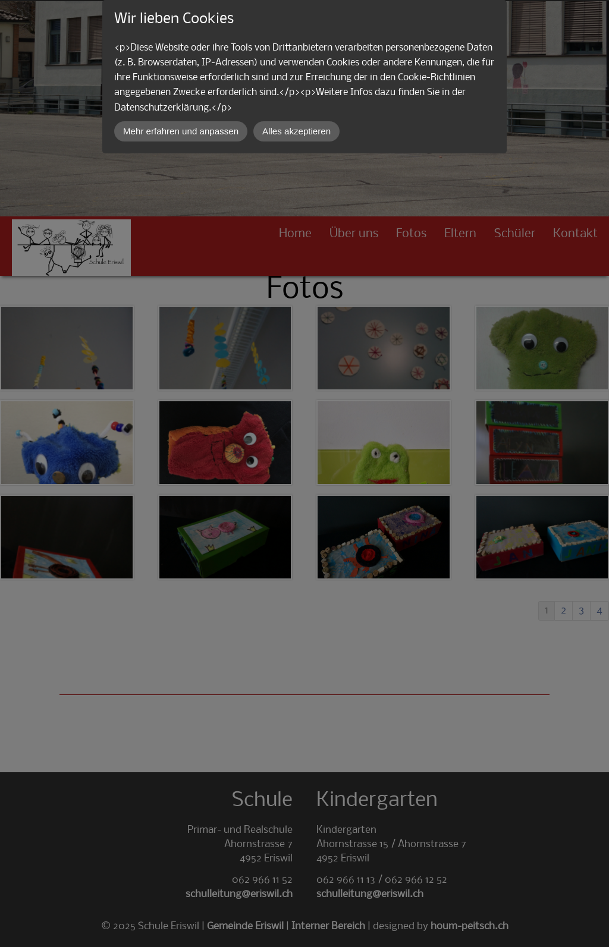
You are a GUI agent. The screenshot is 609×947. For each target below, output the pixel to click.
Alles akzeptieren (296, 131)
